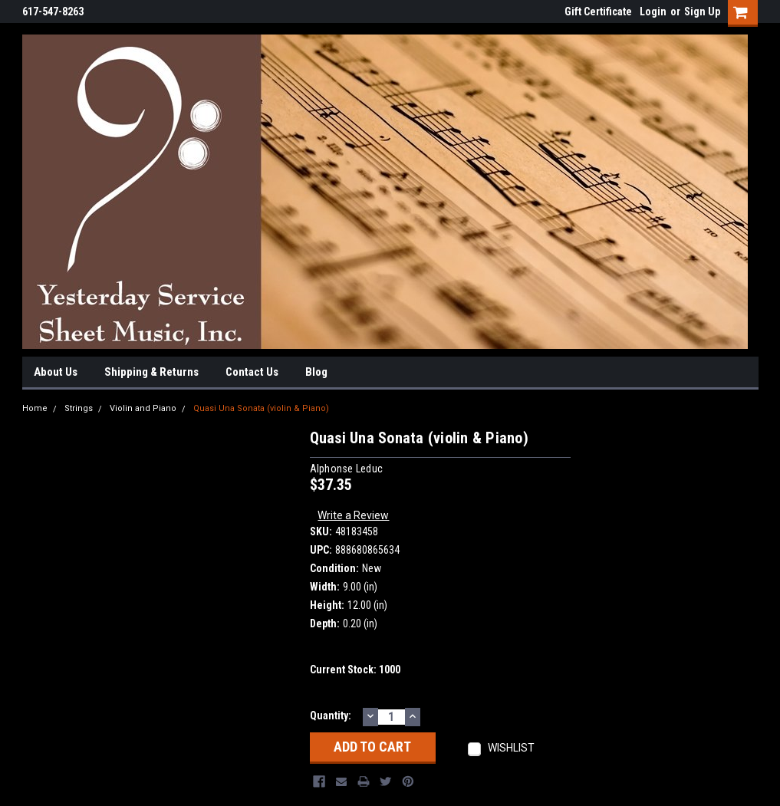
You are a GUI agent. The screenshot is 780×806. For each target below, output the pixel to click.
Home (35, 408)
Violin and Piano (143, 408)
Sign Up (702, 11)
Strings (78, 408)
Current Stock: (355, 669)
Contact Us (251, 372)
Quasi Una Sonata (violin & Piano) (261, 408)
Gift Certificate (598, 11)
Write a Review (353, 515)
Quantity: (330, 715)
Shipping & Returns (151, 372)
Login (653, 11)
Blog (316, 372)
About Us (55, 372)
